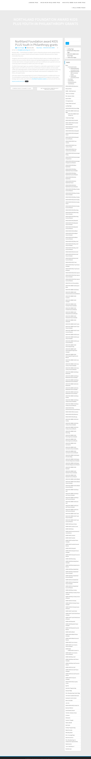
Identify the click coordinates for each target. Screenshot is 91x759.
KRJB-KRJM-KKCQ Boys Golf (72, 238)
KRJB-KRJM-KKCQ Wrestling (72, 207)
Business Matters (69, 705)
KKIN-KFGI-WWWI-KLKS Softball (73, 476)
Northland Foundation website (39, 79)
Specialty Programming (71, 685)
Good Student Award (70, 707)
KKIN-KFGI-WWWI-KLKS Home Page (73, 2)
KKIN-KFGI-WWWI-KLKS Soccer (72, 332)
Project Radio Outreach (71, 100)
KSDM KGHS (68, 646)
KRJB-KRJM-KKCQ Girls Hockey (72, 197)
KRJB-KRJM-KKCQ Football (72, 117)
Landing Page (33, 2)
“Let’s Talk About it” (70, 743)
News (37, 47)
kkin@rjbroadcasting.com (24, 50)
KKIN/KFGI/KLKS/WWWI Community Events (75, 70)
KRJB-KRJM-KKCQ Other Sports (73, 270)
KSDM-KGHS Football (70, 535)
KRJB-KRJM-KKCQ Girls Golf (72, 249)
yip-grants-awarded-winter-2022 (18, 81)
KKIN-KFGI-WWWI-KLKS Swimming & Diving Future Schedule (71, 348)
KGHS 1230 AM (69, 720)
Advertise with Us (69, 735)
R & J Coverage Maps (70, 732)
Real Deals (68, 722)
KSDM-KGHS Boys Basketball (72, 566)
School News (71, 78)
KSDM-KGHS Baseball (70, 618)
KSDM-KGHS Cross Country (71, 639)
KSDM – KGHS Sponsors (71, 88)
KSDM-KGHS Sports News (71, 521)
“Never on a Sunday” (70, 91)
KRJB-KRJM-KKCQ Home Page (50, 2)
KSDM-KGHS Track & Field (71, 608)
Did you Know (69, 86)
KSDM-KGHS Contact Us (73, 647)
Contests (68, 712)
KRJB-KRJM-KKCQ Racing (71, 414)
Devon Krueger (20, 47)
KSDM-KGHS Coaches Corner (72, 523)
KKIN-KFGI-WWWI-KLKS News (72, 287)
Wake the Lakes (69, 727)
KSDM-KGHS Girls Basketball (72, 577)
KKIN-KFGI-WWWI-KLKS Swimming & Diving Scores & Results (72, 353)
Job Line (67, 700)
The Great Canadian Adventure (72, 693)
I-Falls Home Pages (78, 7)
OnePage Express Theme (59, 756)
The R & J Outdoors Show (71, 710)
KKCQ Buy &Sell (69, 730)
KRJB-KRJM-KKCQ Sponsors (72, 83)
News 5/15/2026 (69, 697)
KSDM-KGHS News (70, 526)
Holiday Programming (70, 725)
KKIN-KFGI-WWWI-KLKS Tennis (72, 321)
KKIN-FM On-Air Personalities (72, 280)
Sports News (68, 95)
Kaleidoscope (69, 746)
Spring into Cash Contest (71, 695)
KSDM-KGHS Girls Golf (70, 664)
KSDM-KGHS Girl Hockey (71, 598)
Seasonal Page (69, 688)
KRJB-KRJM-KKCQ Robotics (72, 411)
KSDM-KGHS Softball (70, 629)
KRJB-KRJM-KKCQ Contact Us (72, 702)
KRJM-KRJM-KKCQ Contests (72, 409)
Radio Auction (69, 741)
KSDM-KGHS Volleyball (71, 545)
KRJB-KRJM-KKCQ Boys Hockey (73, 194)
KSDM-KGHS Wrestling (71, 556)
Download (27, 81)
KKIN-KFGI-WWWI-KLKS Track (72, 511)
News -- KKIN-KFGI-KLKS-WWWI (47, 47)
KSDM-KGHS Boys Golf (70, 654)
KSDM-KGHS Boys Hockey (71, 587)
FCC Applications (69, 98)
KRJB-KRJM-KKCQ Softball (72, 228)
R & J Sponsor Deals (70, 93)
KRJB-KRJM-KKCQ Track (71, 259)
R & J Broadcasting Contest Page (73, 690)
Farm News (70, 76)
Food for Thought (69, 717)
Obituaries (68, 715)
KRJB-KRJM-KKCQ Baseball (72, 218)
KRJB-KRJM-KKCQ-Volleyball (72, 128)
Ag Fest (67, 683)
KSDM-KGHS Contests (70, 532)
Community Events (72, 64)
